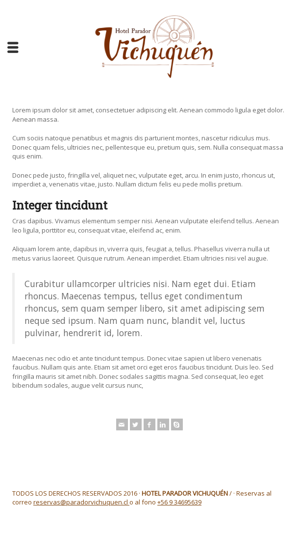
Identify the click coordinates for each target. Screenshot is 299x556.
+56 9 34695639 (179, 502)
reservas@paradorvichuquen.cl (81, 502)
